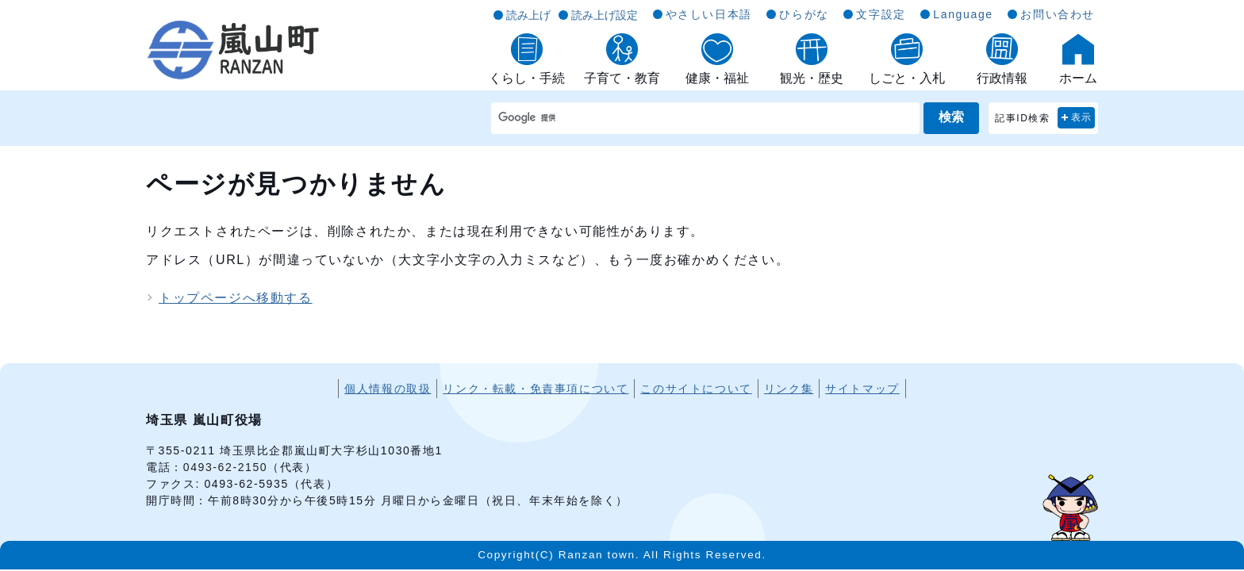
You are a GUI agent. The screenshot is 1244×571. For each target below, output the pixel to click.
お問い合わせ (1057, 14)
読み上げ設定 (604, 15)
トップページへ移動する (236, 298)
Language (963, 14)
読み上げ (528, 15)
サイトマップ (862, 388)
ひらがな (803, 14)
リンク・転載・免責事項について (535, 388)
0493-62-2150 (225, 467)
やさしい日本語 (709, 14)
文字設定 (880, 14)
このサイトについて (695, 388)
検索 (951, 117)
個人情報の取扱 (387, 388)
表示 (1081, 117)
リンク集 (788, 388)
